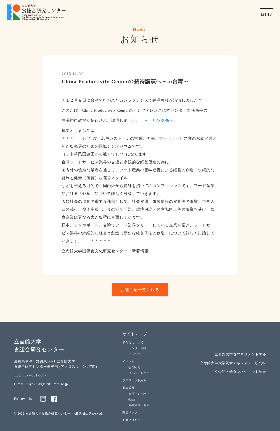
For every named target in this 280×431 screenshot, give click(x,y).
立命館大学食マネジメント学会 (240, 372)
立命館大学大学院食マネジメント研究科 (233, 363)
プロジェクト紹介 (134, 380)
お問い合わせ (131, 420)
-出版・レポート (139, 393)
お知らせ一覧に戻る (140, 290)
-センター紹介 (137, 348)
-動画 (131, 399)
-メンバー (134, 353)
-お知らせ (134, 367)
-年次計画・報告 (139, 405)
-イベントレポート (140, 372)
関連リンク (129, 412)
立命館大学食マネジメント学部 (240, 354)
